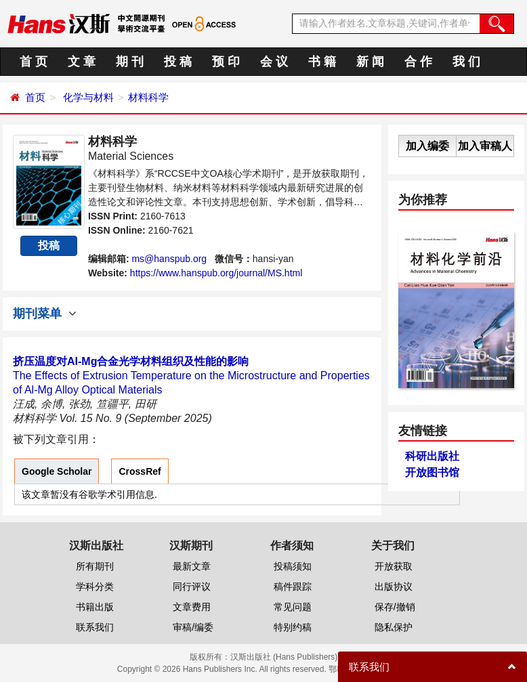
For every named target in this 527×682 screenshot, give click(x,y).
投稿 (49, 245)
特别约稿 (293, 627)
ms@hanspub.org (169, 258)
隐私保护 (394, 627)
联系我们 (95, 627)
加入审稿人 (485, 146)
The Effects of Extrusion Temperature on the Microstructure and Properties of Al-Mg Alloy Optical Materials (191, 376)
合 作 (418, 61)
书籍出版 (95, 606)
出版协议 (394, 586)
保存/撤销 (395, 606)
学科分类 (95, 586)
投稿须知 (293, 566)
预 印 (226, 61)
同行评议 (192, 586)
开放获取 (394, 566)
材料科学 (148, 97)
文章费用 (192, 606)
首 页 (33, 61)
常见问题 (293, 606)
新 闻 (370, 61)
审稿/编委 (193, 627)
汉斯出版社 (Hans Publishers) (284, 657)
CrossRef (140, 471)
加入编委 (427, 146)
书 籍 (322, 61)
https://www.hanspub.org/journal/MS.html (216, 273)
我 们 (466, 61)
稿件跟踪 (293, 586)
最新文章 (192, 566)
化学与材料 (88, 97)
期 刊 (130, 61)
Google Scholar (56, 471)
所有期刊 (95, 566)
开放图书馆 (432, 472)
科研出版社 (432, 456)
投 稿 (178, 61)
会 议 (274, 61)
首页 (35, 97)
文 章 (82, 61)
